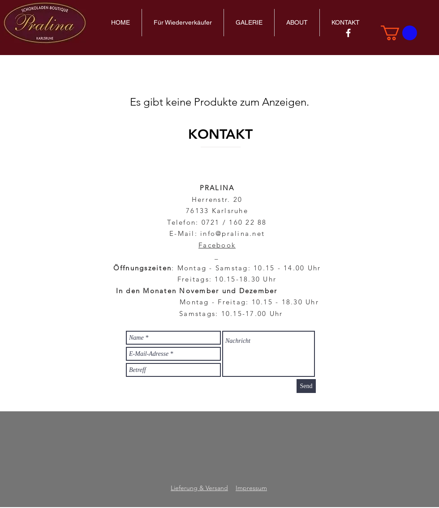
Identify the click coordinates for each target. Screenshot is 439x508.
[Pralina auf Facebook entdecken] (348, 32)
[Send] (306, 386)
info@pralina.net (232, 233)
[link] (399, 33)
